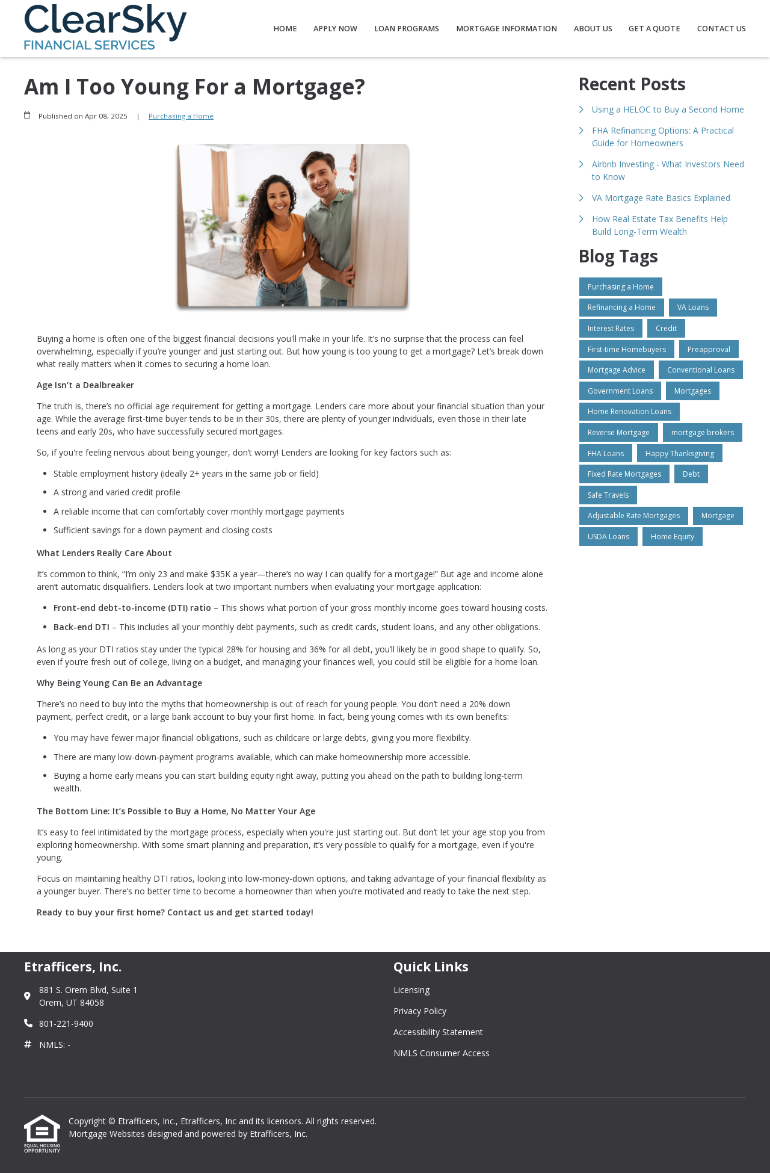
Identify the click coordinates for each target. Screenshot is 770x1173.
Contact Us (721, 28)
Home (285, 28)
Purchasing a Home (181, 115)
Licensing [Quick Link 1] (411, 989)
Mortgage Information (506, 28)
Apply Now (335, 28)
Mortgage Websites (108, 1133)
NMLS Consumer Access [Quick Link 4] (441, 1053)
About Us (593, 28)
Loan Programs (406, 28)
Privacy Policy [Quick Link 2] (419, 1011)
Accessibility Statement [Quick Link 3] (438, 1032)
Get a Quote (654, 28)
